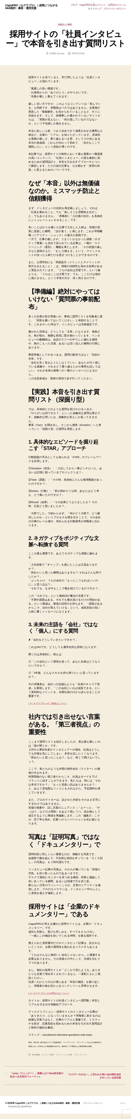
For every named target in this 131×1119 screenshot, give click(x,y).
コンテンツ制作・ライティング (55, 1055)
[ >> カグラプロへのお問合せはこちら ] (52, 993)
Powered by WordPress (20, 1111)
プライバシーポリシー (114, 8)
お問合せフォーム (117, 5)
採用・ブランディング (81, 1055)
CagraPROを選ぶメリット (92, 5)
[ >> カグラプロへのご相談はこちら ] (51, 703)
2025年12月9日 (78, 54)
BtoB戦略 (36, 1055)
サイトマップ (94, 8)
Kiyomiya (60, 54)
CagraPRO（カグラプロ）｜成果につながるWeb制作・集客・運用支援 (33, 7)
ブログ (74, 5)
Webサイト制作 (65, 25)
